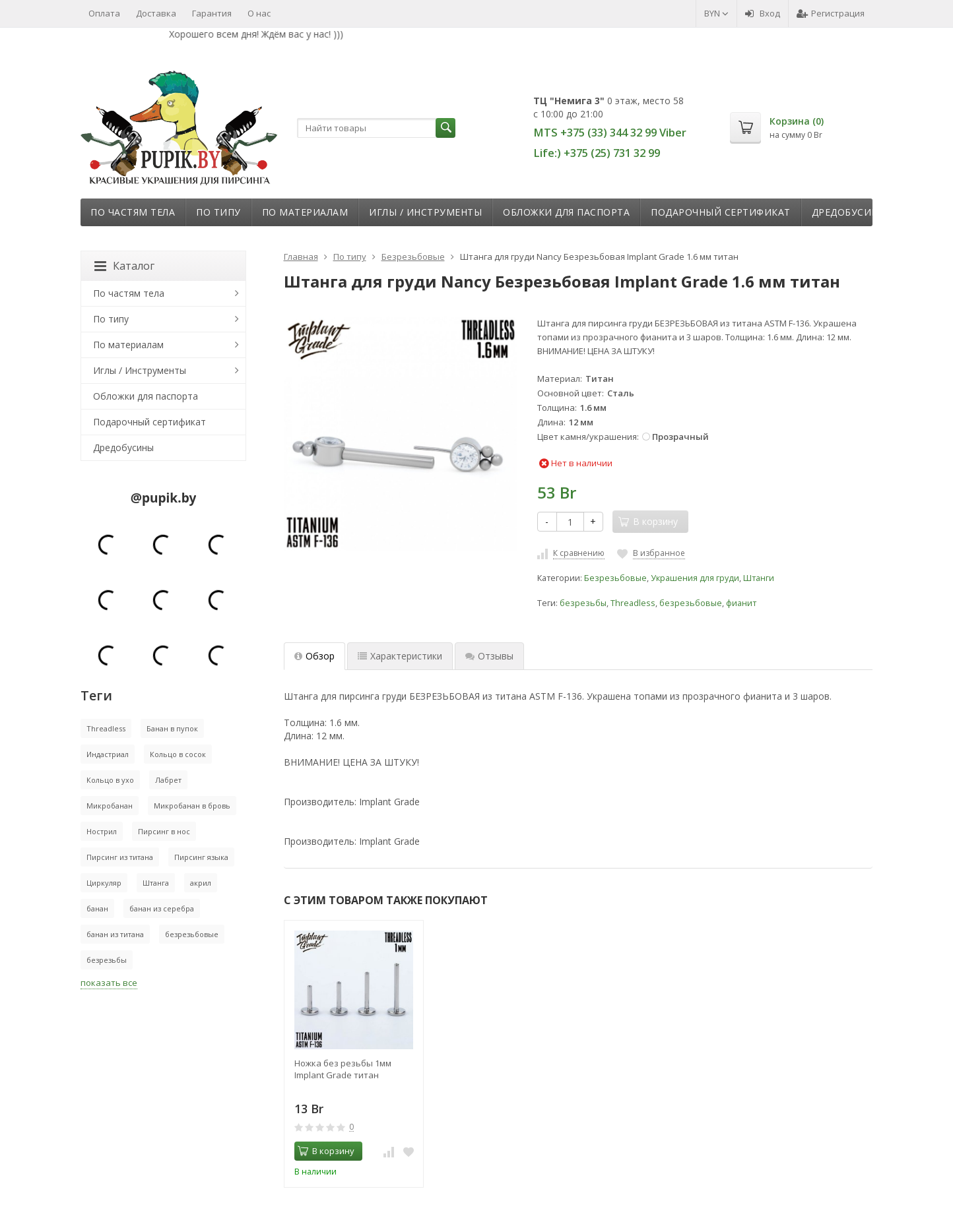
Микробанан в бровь (192, 806)
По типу (218, 212)
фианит (741, 603)
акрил (200, 883)
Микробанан (109, 806)
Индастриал (107, 754)
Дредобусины (849, 212)
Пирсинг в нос (164, 831)
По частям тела (132, 212)
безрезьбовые (690, 603)
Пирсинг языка (201, 857)
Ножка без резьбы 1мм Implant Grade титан (342, 1069)
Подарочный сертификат (721, 212)
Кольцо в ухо (110, 780)
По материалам (305, 212)
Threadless (632, 603)
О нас (259, 13)
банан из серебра (161, 908)
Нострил (101, 831)
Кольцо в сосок (178, 754)
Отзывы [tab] (489, 656)
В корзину (326, 1151)
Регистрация (831, 13)
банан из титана (115, 934)
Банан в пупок (172, 728)
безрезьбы (583, 603)
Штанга (156, 883)
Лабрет (168, 780)
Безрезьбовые (615, 578)
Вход (762, 13)
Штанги (758, 578)
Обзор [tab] (314, 656)
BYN (716, 13)
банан (97, 908)
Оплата (104, 13)
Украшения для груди (695, 578)
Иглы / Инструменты (425, 212)
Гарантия (212, 13)
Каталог (124, 266)
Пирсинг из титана (119, 857)
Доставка (156, 13)
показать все (109, 983)
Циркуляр (103, 883)
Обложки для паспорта (566, 212)
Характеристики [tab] (400, 656)
